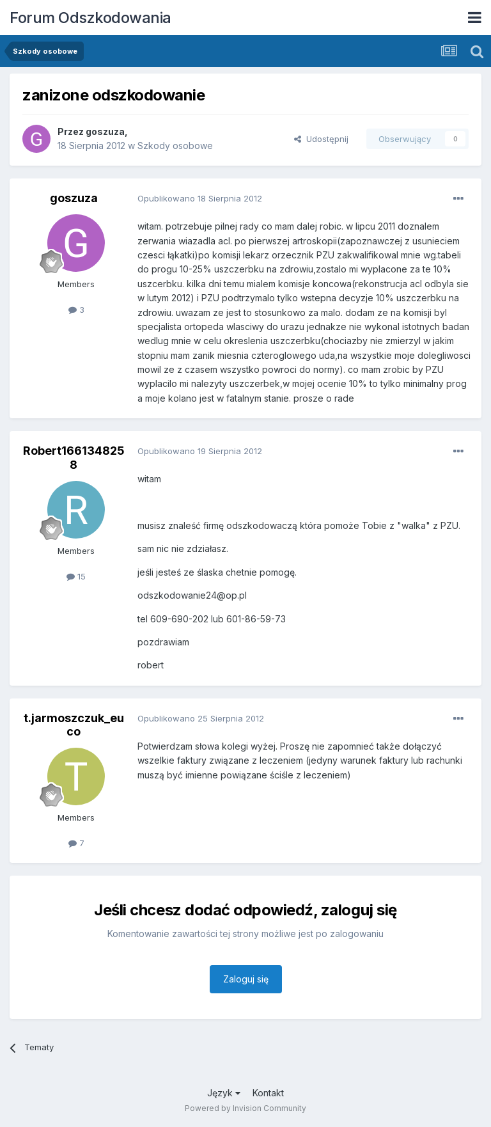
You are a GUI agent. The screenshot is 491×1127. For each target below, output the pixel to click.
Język (223, 1092)
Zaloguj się (246, 978)
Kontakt (268, 1092)
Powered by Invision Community (245, 1108)
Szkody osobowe (175, 145)
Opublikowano (199, 198)
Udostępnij (321, 139)
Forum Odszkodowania (90, 17)
